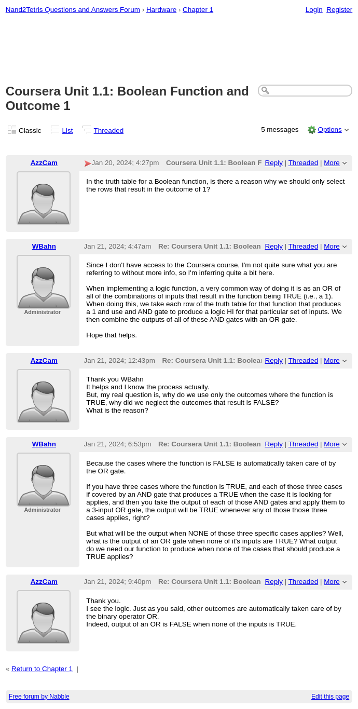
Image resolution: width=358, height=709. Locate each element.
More (332, 163)
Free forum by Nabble (39, 696)
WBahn (44, 246)
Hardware (161, 9)
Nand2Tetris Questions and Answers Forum (73, 9)
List (67, 130)
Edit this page (330, 696)
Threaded (109, 130)
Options (329, 129)
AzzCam (44, 163)
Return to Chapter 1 (42, 669)
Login (314, 9)
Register (339, 9)
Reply (274, 163)
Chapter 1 (198, 9)
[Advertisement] (179, 50)
